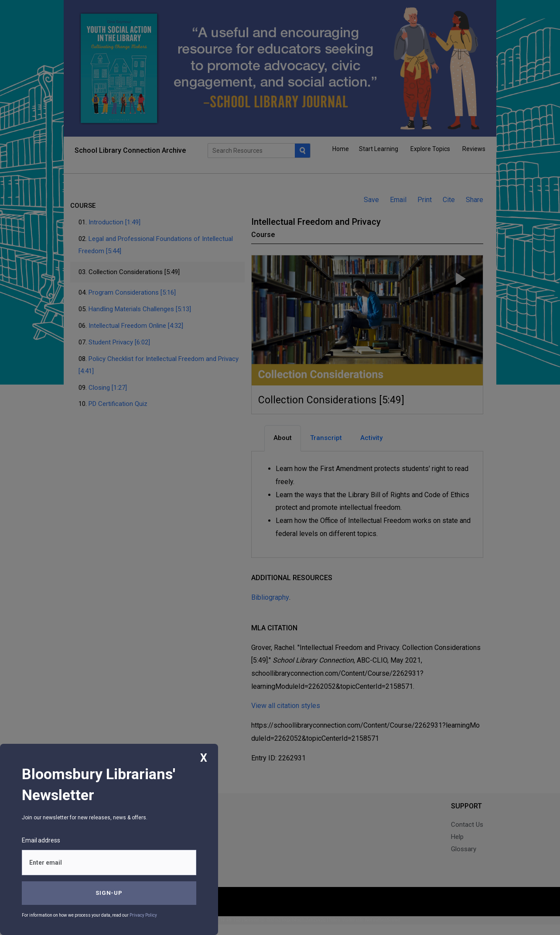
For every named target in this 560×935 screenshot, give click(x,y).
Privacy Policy (143, 915)
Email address (41, 840)
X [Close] (203, 758)
